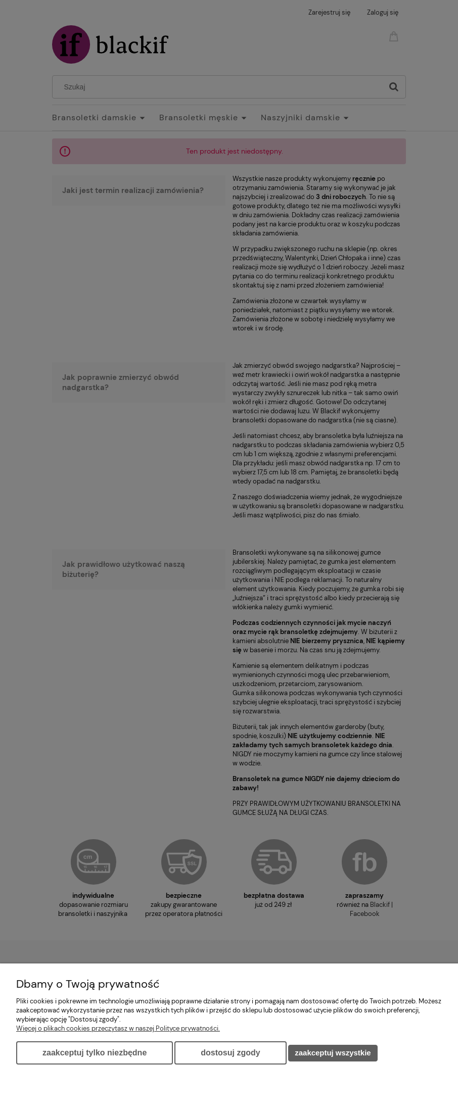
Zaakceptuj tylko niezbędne (94, 1052)
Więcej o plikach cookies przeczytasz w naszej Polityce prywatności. (118, 1028)
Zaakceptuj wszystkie (333, 1052)
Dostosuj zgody (230, 1052)
